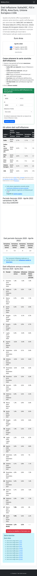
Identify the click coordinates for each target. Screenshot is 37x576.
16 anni (21, 553)
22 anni (21, 559)
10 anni (21, 548)
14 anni (21, 552)
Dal (5, 95)
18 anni (21, 555)
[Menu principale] (34, 2)
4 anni (20, 542)
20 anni (21, 557)
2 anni (20, 540)
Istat (15, 177)
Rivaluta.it (16, 180)
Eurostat (22, 177)
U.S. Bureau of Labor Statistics (10, 179)
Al (4, 102)
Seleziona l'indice (9, 109)
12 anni (21, 550)
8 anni (20, 546)
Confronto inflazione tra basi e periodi (17, 188)
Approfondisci (18, 52)
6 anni (20, 544)
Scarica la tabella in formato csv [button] (18, 531)
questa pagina (17, 194)
